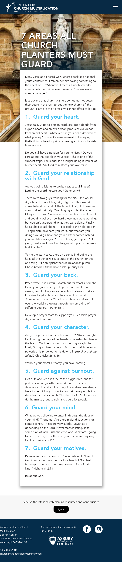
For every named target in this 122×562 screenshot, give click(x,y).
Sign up (61, 509)
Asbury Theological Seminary (57, 527)
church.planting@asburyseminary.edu (21, 553)
